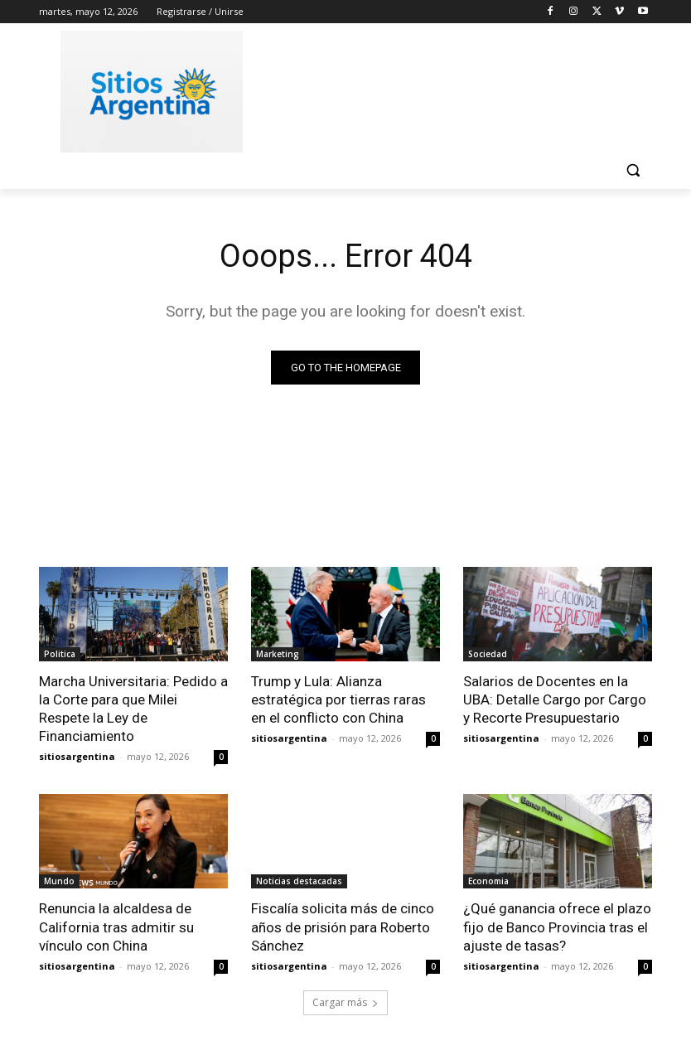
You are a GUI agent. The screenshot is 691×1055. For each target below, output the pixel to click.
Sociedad (487, 654)
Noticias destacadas (299, 881)
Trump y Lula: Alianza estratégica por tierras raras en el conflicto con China (338, 699)
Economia (488, 881)
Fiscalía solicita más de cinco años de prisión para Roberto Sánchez (342, 926)
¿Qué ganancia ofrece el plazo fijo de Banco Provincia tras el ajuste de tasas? (557, 926)
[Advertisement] (458, 89)
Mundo (59, 881)
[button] (632, 170)
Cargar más (345, 1002)
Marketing (277, 654)
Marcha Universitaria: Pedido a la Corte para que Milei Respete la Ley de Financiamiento (133, 708)
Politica (59, 654)
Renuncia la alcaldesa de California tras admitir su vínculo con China (116, 926)
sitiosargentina (77, 756)
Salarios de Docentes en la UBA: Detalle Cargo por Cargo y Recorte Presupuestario (554, 699)
